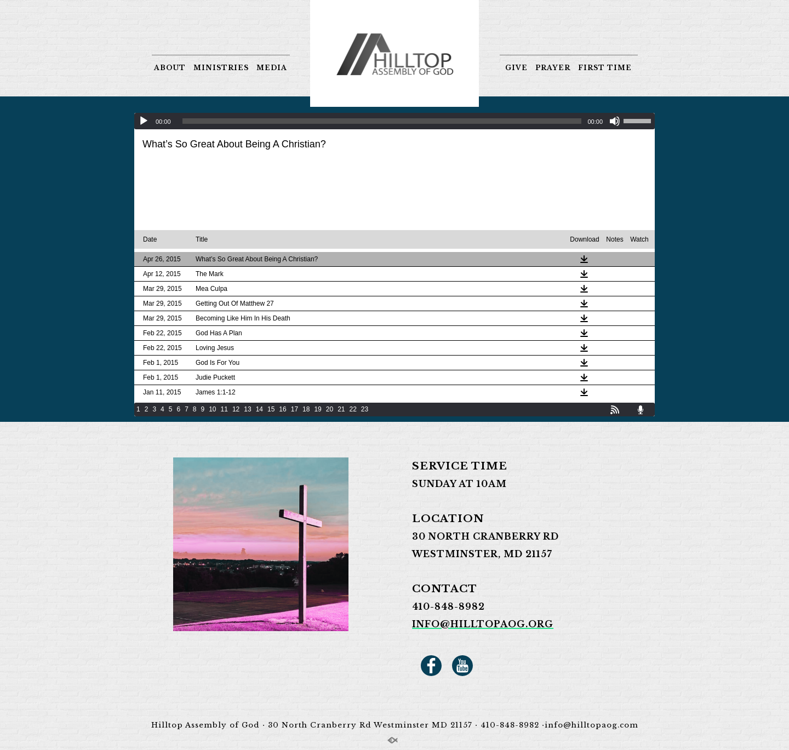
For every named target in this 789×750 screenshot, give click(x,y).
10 (212, 409)
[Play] (143, 121)
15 (271, 409)
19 (317, 409)
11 (224, 409)
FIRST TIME (605, 68)
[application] (394, 121)
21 (341, 409)
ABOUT (170, 68)
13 (247, 409)
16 (282, 409)
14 (259, 409)
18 (306, 409)
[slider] (382, 121)
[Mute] (614, 121)
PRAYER (552, 68)
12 (235, 409)
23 (364, 409)
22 (353, 409)
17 (294, 409)
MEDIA (271, 68)
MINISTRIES (221, 68)
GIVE (516, 68)
